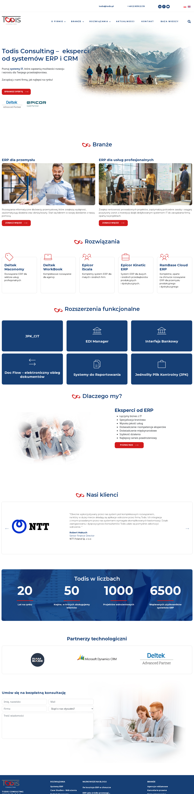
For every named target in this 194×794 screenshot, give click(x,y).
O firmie (57, 21)
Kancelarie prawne (157, 790)
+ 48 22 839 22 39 (136, 6)
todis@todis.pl (106, 6)
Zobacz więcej (16, 223)
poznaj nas (129, 445)
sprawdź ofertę (16, 91)
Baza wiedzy (170, 21)
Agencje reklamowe (157, 786)
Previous (6, 527)
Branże (76, 21)
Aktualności (125, 21)
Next (187, 527)
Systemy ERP (56, 786)
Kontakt (147, 21)
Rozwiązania (98, 21)
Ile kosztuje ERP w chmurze (97, 787)
